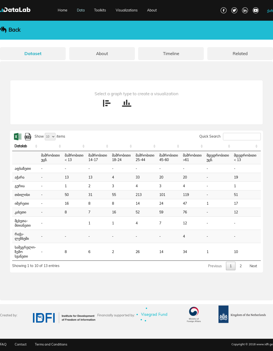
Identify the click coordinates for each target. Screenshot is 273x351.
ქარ (270, 11)
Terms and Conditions (51, 344)
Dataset (33, 53)
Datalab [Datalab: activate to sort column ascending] (20, 146)
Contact (21, 344)
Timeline (171, 53)
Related (240, 53)
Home (62, 10)
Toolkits (100, 10)
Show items (50, 136)
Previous (215, 266)
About (152, 10)
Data (81, 10)
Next (253, 266)
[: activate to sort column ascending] (50, 146)
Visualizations (127, 10)
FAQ (3, 344)
